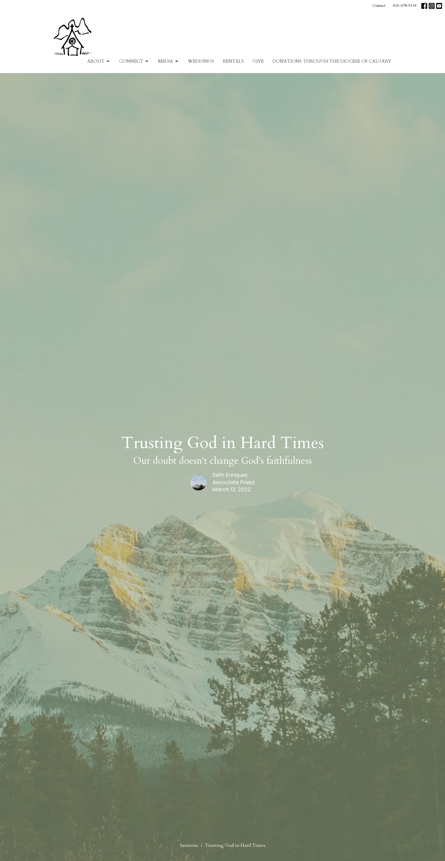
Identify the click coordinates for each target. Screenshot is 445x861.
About (98, 61)
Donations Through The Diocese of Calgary (332, 61)
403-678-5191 (405, 5)
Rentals (233, 61)
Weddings (201, 61)
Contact (378, 5)
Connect (134, 61)
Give (258, 61)
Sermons (189, 845)
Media (168, 61)
